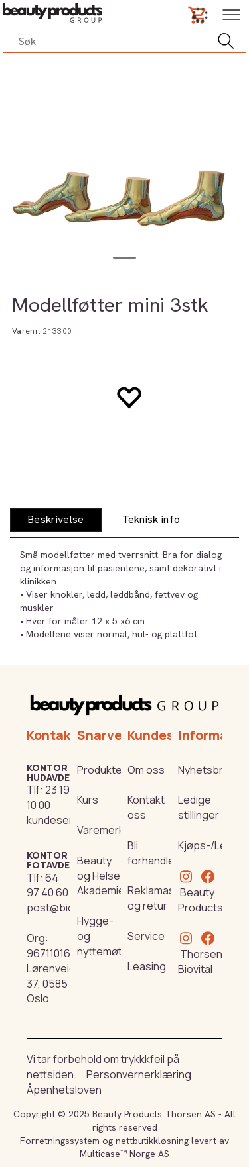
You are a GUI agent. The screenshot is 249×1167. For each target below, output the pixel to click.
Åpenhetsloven (64, 1089)
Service (146, 936)
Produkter (101, 770)
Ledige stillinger (198, 807)
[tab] (56, 520)
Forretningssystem (60, 1140)
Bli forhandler (153, 853)
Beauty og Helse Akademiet (103, 875)
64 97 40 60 (47, 885)
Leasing (146, 966)
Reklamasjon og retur (158, 898)
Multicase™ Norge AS (124, 1154)
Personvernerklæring (138, 1074)
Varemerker (106, 830)
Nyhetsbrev (206, 770)
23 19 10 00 (48, 797)
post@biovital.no (68, 907)
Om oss (146, 770)
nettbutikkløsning (152, 1140)
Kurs (87, 799)
